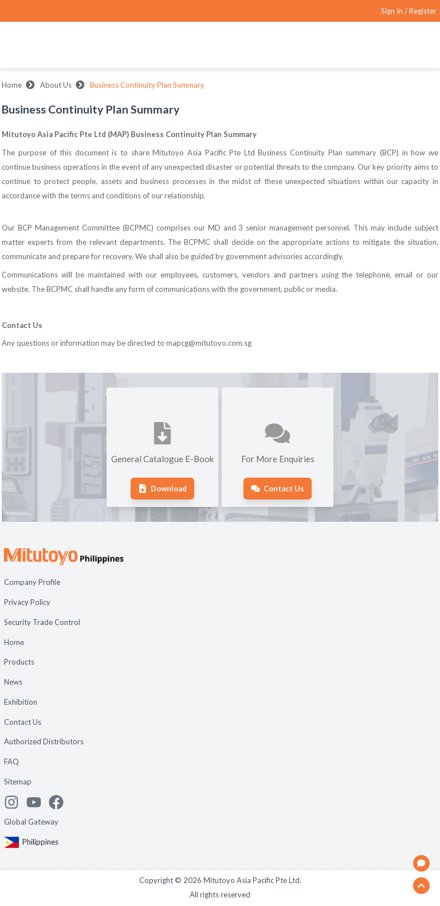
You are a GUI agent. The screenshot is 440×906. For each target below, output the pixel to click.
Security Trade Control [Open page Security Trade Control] (42, 622)
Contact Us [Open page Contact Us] (22, 722)
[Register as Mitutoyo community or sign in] (409, 11)
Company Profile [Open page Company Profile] (32, 582)
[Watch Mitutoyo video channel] (37, 802)
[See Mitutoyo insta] (15, 802)
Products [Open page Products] (19, 661)
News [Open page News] (13, 681)
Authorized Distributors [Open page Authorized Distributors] (44, 741)
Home (12, 84)
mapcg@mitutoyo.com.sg (209, 342)
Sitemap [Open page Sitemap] (18, 781)
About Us (56, 84)
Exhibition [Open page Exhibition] (20, 701)
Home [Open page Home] (14, 642)
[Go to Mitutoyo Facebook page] (60, 802)
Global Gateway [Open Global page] (31, 821)
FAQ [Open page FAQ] (11, 761)
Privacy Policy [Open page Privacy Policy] (27, 602)
